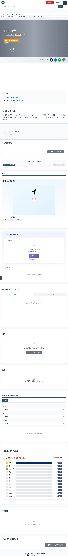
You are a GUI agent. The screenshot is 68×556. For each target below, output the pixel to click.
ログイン (50, 2)
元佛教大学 (10, 34)
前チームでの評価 (9, 165)
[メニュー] (65, 3)
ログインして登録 (34, 352)
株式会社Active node (35, 555)
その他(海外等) (22, 16)
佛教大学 (9, 97)
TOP (2, 14)
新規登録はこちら (34, 259)
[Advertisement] (34, 76)
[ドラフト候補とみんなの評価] (3, 2)
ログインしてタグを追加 (11, 132)
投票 (60, 463)
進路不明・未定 (32, 16)
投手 (13, 14)
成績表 (5, 400)
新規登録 (58, 2)
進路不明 (8, 14)
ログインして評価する (56, 152)
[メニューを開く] (1, 278)
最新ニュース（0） (18, 294)
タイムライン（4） (50, 294)
